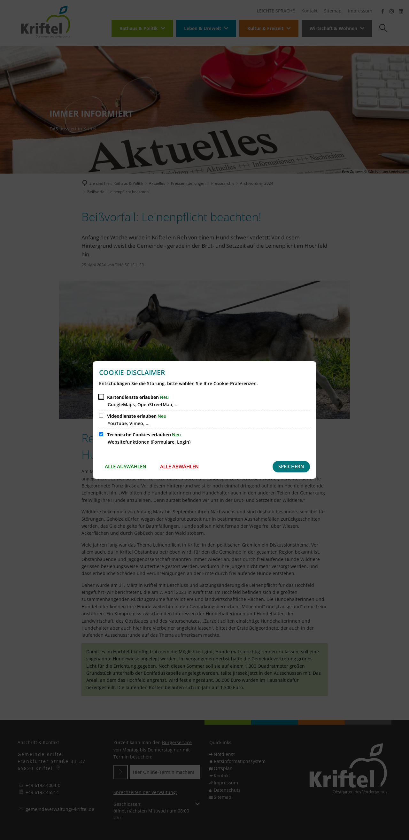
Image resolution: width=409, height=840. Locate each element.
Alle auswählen (125, 466)
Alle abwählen (179, 466)
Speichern (291, 466)
